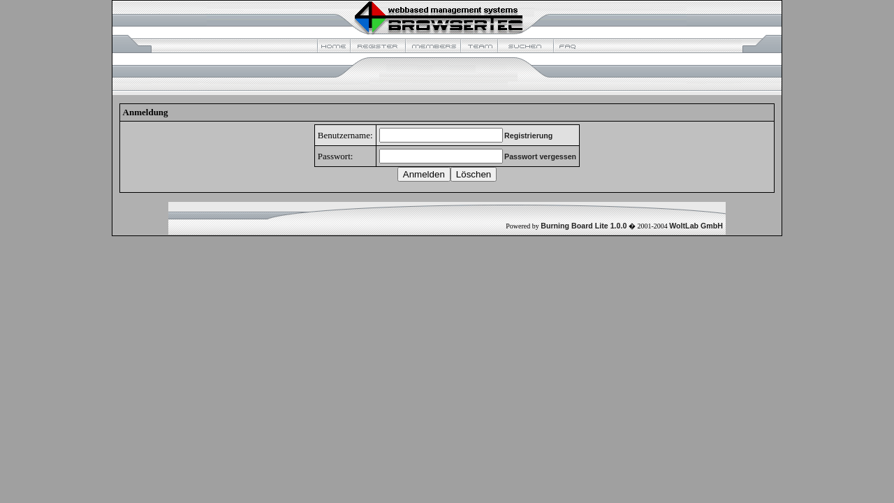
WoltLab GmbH (696, 225)
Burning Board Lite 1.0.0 (583, 225)
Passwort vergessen (540, 156)
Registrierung (528, 135)
